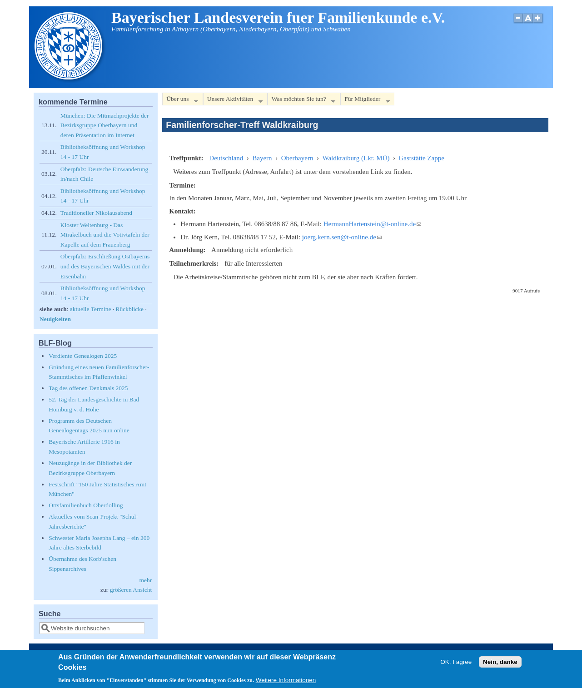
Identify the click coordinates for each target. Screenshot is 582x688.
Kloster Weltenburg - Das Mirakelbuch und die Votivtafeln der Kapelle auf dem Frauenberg (104, 235)
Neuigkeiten (55, 319)
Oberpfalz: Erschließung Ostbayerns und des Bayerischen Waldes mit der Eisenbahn (104, 266)
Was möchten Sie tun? (301, 100)
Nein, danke (500, 664)
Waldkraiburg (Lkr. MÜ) (355, 158)
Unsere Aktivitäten (233, 100)
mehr (145, 580)
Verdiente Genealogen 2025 (83, 355)
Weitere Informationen (286, 683)
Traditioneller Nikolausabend (96, 212)
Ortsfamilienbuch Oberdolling (86, 505)
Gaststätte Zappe (421, 158)
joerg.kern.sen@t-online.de (342, 237)
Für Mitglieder (364, 100)
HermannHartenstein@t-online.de (372, 224)
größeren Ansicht (131, 589)
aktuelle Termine (90, 309)
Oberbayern (297, 158)
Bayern (262, 158)
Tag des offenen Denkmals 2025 (88, 388)
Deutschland (226, 158)
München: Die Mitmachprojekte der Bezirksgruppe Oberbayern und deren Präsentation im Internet (104, 125)
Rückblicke (130, 309)
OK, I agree (456, 664)
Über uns (180, 100)
